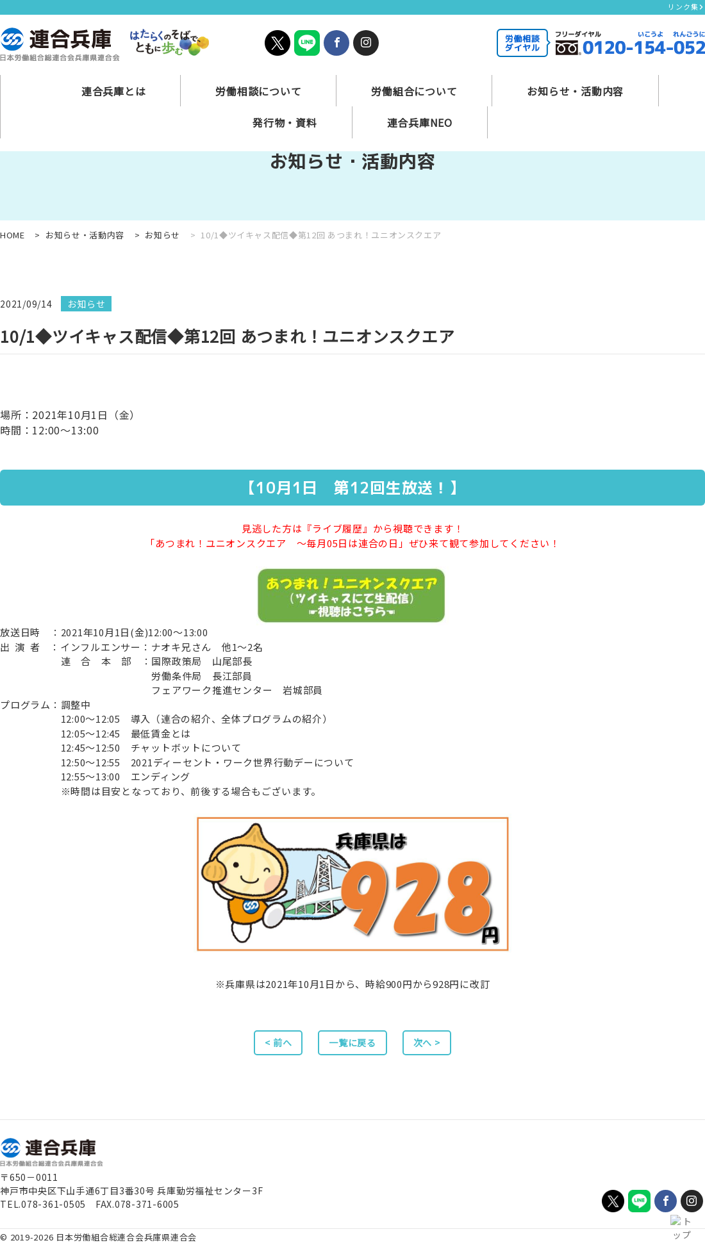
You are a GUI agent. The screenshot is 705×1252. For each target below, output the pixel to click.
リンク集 (686, 6)
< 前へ (264, 1046)
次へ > (440, 1046)
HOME (12, 235)
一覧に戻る (352, 1046)
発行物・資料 (538, 80)
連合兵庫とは (63, 80)
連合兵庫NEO (640, 80)
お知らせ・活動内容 (422, 80)
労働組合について (296, 80)
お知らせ (162, 235)
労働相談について (175, 80)
